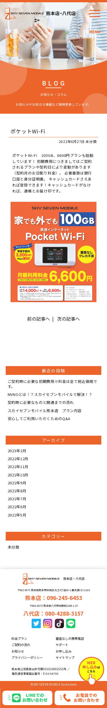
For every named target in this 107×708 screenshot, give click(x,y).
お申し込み (63, 651)
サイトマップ (65, 657)
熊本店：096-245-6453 (53, 597)
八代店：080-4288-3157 (53, 613)
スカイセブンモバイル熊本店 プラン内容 (45, 410)
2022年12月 (18, 458)
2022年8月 (17, 490)
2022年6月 (17, 506)
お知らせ (17, 651)
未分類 (13, 547)
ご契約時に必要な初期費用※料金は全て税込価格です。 (52, 384)
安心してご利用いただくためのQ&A (39, 418)
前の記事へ (38, 318)
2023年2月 (17, 450)
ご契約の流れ (20, 644)
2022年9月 (17, 482)
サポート (62, 644)
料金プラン (19, 638)
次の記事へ (68, 318)
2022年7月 (17, 498)
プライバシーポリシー (27, 657)
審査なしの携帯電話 (70, 638)
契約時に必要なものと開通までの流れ (41, 402)
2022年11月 (18, 466)
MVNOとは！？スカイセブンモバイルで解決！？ (50, 394)
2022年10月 (18, 474)
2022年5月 (17, 515)
